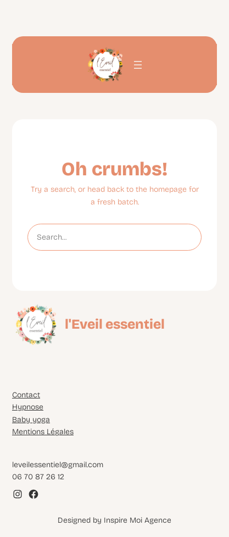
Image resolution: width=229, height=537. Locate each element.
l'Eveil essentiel (115, 324)
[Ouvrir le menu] (137, 64)
